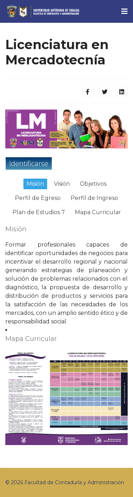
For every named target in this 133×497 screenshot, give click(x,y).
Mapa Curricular (98, 212)
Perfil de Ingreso (94, 198)
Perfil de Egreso (38, 198)
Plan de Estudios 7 (38, 212)
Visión (62, 183)
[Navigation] (124, 11)
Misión (35, 183)
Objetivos (93, 183)
